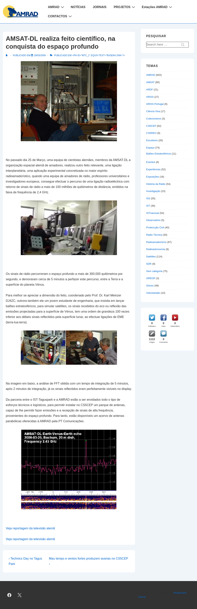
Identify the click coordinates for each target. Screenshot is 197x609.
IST (148, 205)
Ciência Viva (153, 111)
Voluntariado (153, 292)
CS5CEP (151, 125)
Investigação (153, 191)
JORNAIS (99, 7)
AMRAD (56, 7)
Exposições (152, 176)
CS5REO (151, 133)
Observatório (153, 220)
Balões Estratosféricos (158, 153)
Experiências (153, 169)
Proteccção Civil (155, 227)
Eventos (150, 162)
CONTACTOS (60, 16)
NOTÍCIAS (78, 7)
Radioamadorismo (156, 242)
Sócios (150, 285)
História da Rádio (155, 184)
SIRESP (150, 278)
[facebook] (9, 595)
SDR (148, 263)
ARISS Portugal (155, 104)
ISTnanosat (152, 213)
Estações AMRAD (157, 7)
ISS (148, 198)
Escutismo (152, 140)
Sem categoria (154, 271)
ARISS (150, 96)
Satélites (151, 256)
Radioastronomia (155, 249)
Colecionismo (153, 118)
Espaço (150, 147)
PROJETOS (125, 7)
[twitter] (19, 595)
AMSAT (150, 82)
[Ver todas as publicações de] (7, 55)
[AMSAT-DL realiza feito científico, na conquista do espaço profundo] (40, 55)
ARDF (149, 89)
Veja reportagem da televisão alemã (30, 528)
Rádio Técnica (154, 234)
